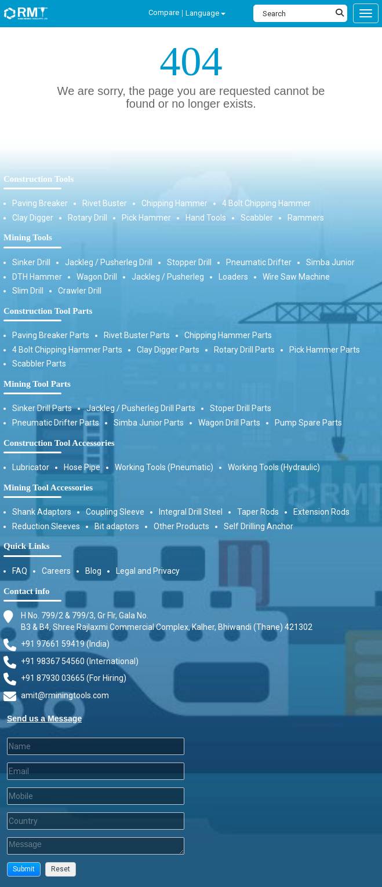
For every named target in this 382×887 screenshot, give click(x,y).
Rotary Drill (87, 217)
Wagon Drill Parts (229, 422)
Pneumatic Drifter (259, 262)
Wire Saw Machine (296, 276)
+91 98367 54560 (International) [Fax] (80, 661)
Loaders (233, 276)
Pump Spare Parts (308, 422)
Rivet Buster (104, 203)
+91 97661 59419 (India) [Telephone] (65, 643)
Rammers (306, 217)
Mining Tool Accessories (48, 487)
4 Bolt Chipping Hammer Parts (67, 349)
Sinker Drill (31, 262)
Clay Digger (32, 217)
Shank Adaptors (41, 511)
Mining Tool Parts (37, 383)
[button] (24, 869)
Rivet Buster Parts (137, 335)
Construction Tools (38, 179)
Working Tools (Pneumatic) (164, 467)
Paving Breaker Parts (50, 335)
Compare (163, 12)
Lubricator (30, 467)
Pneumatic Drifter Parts (55, 422)
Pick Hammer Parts (324, 349)
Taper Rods (258, 511)
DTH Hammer (37, 276)
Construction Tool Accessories (59, 443)
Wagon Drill (97, 276)
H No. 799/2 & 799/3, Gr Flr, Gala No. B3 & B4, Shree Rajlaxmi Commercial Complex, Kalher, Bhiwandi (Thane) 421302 (166, 621)
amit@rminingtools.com (65, 696)
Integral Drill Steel (191, 511)
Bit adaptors (116, 526)
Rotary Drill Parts (244, 349)
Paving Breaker (40, 203)
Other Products (181, 526)
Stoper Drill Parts (240, 408)
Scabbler (257, 217)
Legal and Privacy (148, 571)
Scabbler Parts (39, 363)
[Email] (95, 771)
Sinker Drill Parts (42, 408)
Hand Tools (205, 217)
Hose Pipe (82, 467)
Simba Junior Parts (149, 422)
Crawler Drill (79, 290)
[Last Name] (95, 746)
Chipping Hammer (174, 203)
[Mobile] (95, 796)
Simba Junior (330, 262)
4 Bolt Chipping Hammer (266, 203)
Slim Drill (27, 290)
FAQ (19, 571)
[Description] (95, 846)
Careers (56, 571)
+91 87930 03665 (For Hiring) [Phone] (73, 678)
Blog (93, 571)
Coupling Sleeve (115, 511)
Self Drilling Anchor (258, 526)
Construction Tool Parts (47, 311)
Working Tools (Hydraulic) (274, 467)
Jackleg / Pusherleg (168, 276)
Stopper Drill (189, 262)
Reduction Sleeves (46, 526)
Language (205, 13)
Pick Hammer (146, 217)
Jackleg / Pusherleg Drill (108, 262)
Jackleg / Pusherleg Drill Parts (140, 408)
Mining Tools (27, 237)
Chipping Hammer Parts (228, 335)
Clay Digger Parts (168, 349)
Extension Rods (321, 511)
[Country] (95, 821)
